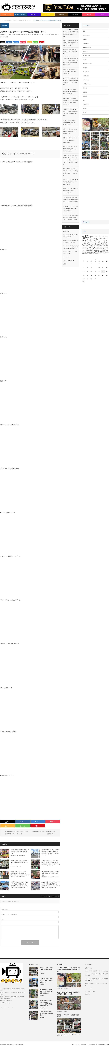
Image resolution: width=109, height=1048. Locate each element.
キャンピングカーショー (27, 34)
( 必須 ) (5, 909)
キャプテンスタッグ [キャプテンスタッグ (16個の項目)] (102, 238)
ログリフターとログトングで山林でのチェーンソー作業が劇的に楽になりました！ (70, 80)
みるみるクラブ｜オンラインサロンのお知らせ (96, 971)
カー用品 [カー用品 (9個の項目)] (93, 238)
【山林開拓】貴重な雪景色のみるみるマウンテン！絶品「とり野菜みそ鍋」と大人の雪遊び (70, 60)
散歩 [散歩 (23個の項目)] (91, 250)
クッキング (86, 71)
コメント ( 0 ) (56, 896)
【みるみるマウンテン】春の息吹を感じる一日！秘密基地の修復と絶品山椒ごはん (70, 32)
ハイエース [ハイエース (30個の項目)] (94, 247)
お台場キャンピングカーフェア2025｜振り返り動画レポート (46, 980)
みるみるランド (10, 1044)
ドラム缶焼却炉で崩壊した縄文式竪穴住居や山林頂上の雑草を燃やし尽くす (70, 199)
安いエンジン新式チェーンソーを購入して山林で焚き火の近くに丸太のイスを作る (70, 111)
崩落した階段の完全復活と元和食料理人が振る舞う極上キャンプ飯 (70, 43)
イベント (9, 34)
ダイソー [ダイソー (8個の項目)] (97, 244)
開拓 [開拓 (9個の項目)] (84, 253)
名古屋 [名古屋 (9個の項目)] (98, 248)
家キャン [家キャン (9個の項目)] (105, 248)
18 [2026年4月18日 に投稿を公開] (102, 271)
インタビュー (86, 55)
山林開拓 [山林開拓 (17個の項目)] (87, 250)
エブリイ (47, 14)
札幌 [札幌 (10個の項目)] (103, 250)
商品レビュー (34, 14)
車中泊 (84, 108)
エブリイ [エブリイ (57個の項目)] (87, 238)
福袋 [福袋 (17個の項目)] (90, 252)
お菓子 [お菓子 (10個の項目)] (90, 236)
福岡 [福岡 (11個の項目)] (88, 252)
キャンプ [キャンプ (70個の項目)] (102, 242)
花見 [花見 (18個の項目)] (93, 252)
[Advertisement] (90, 190)
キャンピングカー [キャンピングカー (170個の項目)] (92, 240)
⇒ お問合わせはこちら (5, 1002)
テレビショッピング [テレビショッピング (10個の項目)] (98, 245)
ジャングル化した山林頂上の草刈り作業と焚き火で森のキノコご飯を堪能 (70, 217)
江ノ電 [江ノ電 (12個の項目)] (84, 252)
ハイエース (86, 80)
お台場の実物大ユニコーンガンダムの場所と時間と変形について (19, 862)
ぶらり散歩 (51, 876)
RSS (12, 1007)
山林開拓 (61, 14)
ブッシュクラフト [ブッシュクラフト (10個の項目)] (103, 247)
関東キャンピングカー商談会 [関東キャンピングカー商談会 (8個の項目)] (91, 253)
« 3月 (83, 281)
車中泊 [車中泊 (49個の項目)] (103, 252)
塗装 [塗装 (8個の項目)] (101, 248)
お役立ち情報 (86, 35)
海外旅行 (85, 96)
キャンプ (85, 67)
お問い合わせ (74, 14)
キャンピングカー (7, 14)
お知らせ (85, 39)
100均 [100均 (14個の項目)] (83, 236)
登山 (84, 100)
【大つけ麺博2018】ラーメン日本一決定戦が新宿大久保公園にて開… (20, 851)
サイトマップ (101, 14)
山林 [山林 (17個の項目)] (83, 250)
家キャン (85, 88)
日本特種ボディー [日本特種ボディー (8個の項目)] (98, 250)
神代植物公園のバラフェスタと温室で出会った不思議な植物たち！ (50, 873)
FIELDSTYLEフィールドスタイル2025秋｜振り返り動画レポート (70, 91)
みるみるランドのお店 (21, 14)
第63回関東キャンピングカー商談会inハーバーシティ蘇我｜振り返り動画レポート (70, 171)
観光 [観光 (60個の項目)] (97, 252)
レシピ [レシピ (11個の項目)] (95, 248)
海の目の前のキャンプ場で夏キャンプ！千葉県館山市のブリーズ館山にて (16, 833)
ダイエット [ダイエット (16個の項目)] (91, 244)
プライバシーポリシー (68, 260)
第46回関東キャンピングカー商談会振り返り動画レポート (44, 833)
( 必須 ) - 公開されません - (10, 914)
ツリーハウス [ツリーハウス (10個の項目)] (90, 245)
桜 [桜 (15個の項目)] (105, 250)
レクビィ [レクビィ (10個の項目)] (91, 248)
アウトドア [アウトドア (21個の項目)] (101, 236)
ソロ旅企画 (86, 75)
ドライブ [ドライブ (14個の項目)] (87, 247)
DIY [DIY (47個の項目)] (87, 236)
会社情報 (88, 14)
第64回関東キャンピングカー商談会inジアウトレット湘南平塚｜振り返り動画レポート (70, 100)
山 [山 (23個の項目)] (108, 249)
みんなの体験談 (87, 47)
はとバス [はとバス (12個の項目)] (94, 236)
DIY (84, 31)
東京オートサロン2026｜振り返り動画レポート (46, 969)
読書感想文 (86, 104)
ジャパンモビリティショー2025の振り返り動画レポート (46, 1013)
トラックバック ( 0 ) (45, 896)
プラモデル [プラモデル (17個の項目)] (85, 248)
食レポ (23, 855)
